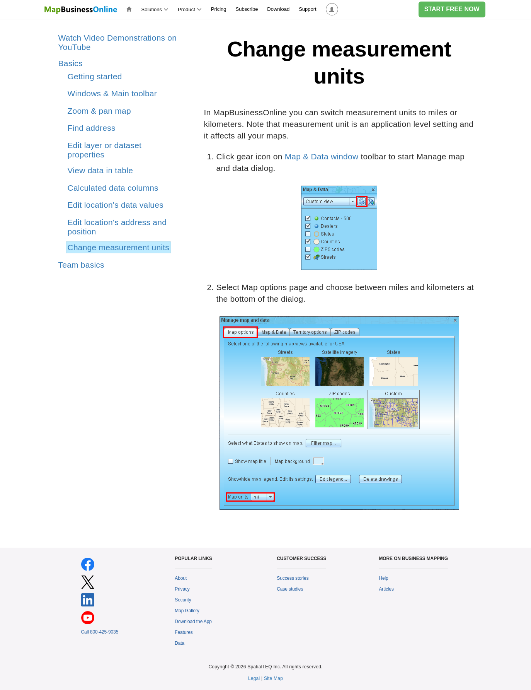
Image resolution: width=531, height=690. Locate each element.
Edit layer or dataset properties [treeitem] (105, 150)
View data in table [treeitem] (100, 170)
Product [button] (190, 9)
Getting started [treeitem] (95, 76)
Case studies (290, 589)
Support (308, 9)
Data (179, 643)
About (181, 578)
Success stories (292, 578)
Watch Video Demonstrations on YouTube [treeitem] (117, 42)
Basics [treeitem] (70, 63)
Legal (254, 678)
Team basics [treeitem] (81, 264)
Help (383, 578)
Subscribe (247, 9)
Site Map (273, 678)
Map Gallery (187, 610)
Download (278, 9)
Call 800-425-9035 (100, 632)
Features (183, 632)
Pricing (218, 9)
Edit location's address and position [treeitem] (117, 227)
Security (183, 600)
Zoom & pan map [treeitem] (99, 110)
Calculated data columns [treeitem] (113, 187)
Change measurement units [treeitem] (119, 247)
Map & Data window (322, 156)
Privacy (182, 589)
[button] (332, 9)
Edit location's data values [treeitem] (115, 204)
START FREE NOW (452, 9)
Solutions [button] (154, 9)
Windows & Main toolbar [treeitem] (112, 93)
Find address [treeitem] (92, 127)
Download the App (193, 621)
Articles (386, 589)
